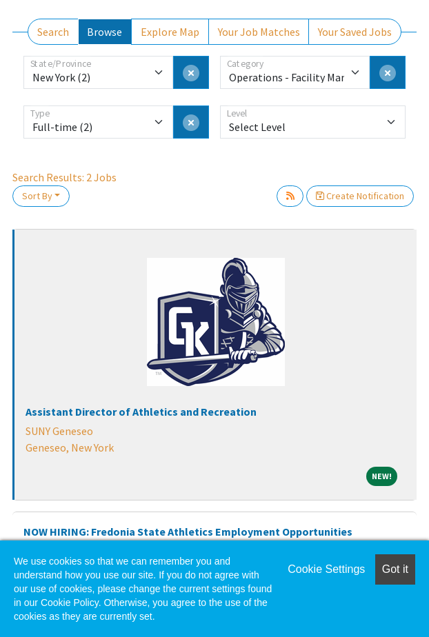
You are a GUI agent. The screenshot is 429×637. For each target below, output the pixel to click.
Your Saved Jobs (355, 32)
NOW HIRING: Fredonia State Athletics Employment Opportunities (187, 531)
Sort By (37, 196)
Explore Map (170, 32)
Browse (104, 32)
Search (53, 32)
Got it (395, 569)
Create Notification (360, 196)
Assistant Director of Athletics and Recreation (141, 411)
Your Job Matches (259, 32)
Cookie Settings (326, 569)
